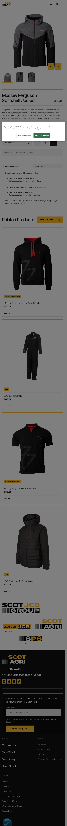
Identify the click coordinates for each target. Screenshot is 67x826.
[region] (33, 131)
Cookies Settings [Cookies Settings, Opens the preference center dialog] (24, 135)
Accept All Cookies (42, 135)
